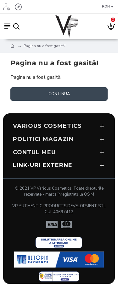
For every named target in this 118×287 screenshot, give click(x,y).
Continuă (59, 94)
